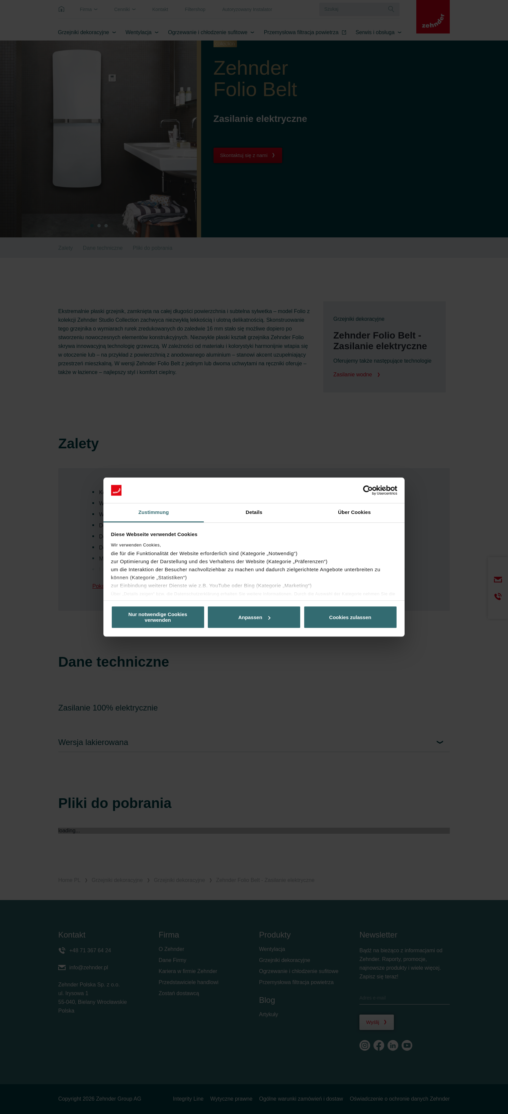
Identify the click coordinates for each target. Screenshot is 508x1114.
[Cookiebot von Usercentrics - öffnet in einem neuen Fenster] (368, 490)
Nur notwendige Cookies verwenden (158, 617)
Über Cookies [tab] (354, 512)
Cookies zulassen (350, 617)
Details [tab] (254, 512)
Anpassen (254, 617)
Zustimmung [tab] (154, 512)
